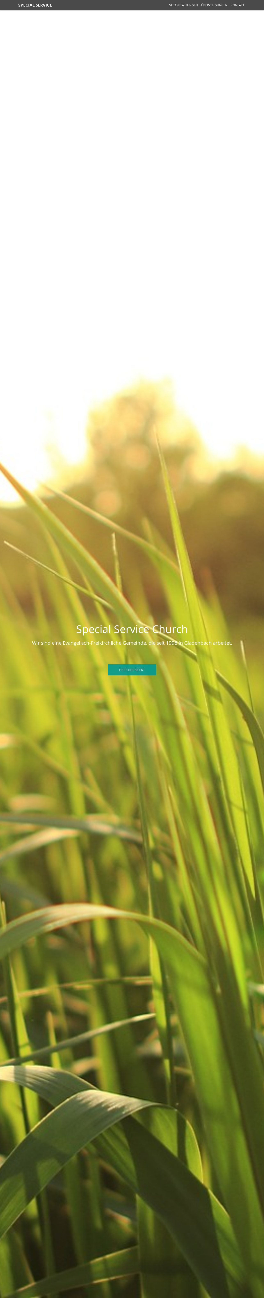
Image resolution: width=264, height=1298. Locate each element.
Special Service (35, 5)
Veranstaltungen (183, 5)
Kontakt (237, 5)
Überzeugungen (214, 5)
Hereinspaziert (132, 670)
